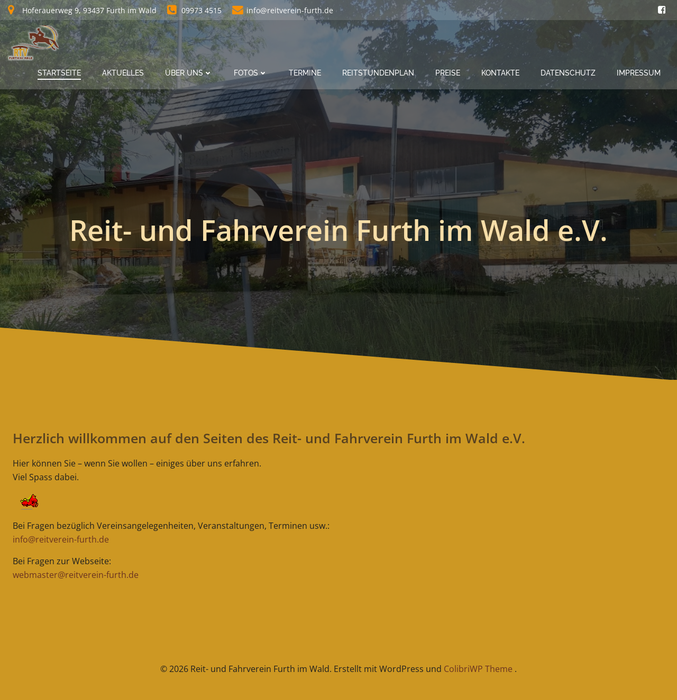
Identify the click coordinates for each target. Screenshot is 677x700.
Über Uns (189, 73)
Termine (305, 73)
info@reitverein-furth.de (61, 539)
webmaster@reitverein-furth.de (76, 575)
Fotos (251, 73)
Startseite (59, 73)
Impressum (639, 73)
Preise (447, 73)
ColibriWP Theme (478, 669)
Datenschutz (568, 73)
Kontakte (500, 73)
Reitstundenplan (378, 73)
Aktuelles (123, 73)
